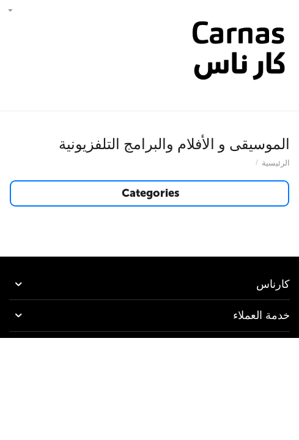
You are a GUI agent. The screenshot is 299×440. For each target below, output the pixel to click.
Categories (150, 193)
